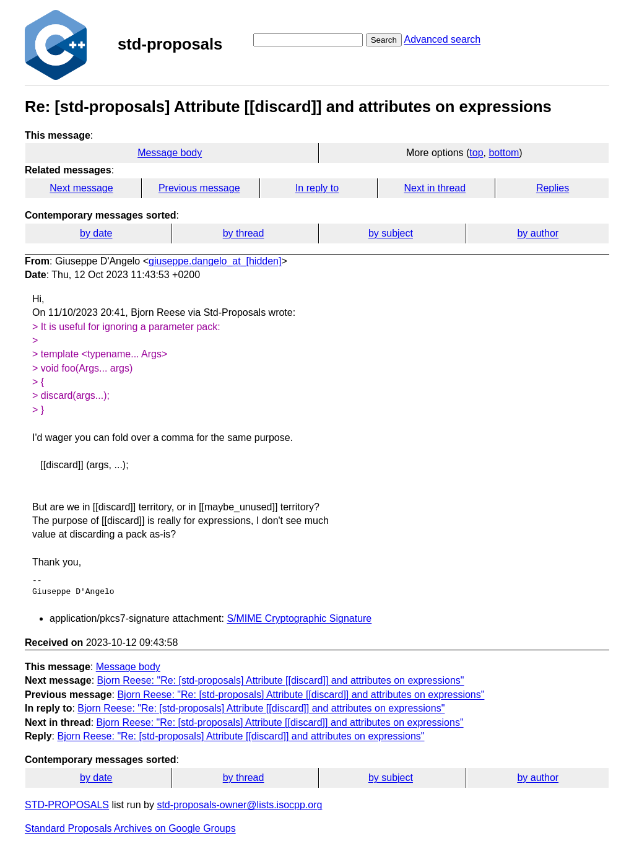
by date (96, 233)
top (476, 152)
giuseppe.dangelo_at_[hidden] (215, 261)
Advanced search (442, 39)
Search (384, 40)
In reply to (317, 188)
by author (537, 233)
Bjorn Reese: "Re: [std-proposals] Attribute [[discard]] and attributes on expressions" (280, 680)
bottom (504, 152)
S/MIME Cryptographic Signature (299, 618)
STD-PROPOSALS (67, 805)
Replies (552, 188)
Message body (169, 152)
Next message (81, 188)
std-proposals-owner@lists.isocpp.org (239, 805)
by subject (390, 233)
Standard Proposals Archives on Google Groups (130, 828)
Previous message (199, 188)
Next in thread (435, 188)
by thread (243, 233)
